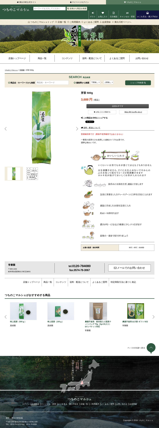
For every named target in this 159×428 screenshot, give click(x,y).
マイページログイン (80, 2)
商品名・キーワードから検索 (22, 83)
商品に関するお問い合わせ (133, 112)
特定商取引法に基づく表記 (123, 282)
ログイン (26, 404)
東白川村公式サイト (27, 2)
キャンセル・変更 (127, 17)
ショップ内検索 (136, 83)
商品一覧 (42, 58)
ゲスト (93, 17)
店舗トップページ (17, 58)
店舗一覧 (62, 22)
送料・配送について (92, 58)
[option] (23, 314)
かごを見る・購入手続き (147, 17)
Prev (6, 129)
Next (77, 129)
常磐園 (22, 70)
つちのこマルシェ (133, 2)
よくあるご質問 (91, 22)
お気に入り (102, 17)
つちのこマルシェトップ (42, 22)
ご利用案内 (75, 22)
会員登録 (106, 22)
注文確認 (113, 17)
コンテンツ (67, 58)
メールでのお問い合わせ (131, 267)
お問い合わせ (141, 58)
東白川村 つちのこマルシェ (16, 8)
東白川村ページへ (122, 22)
